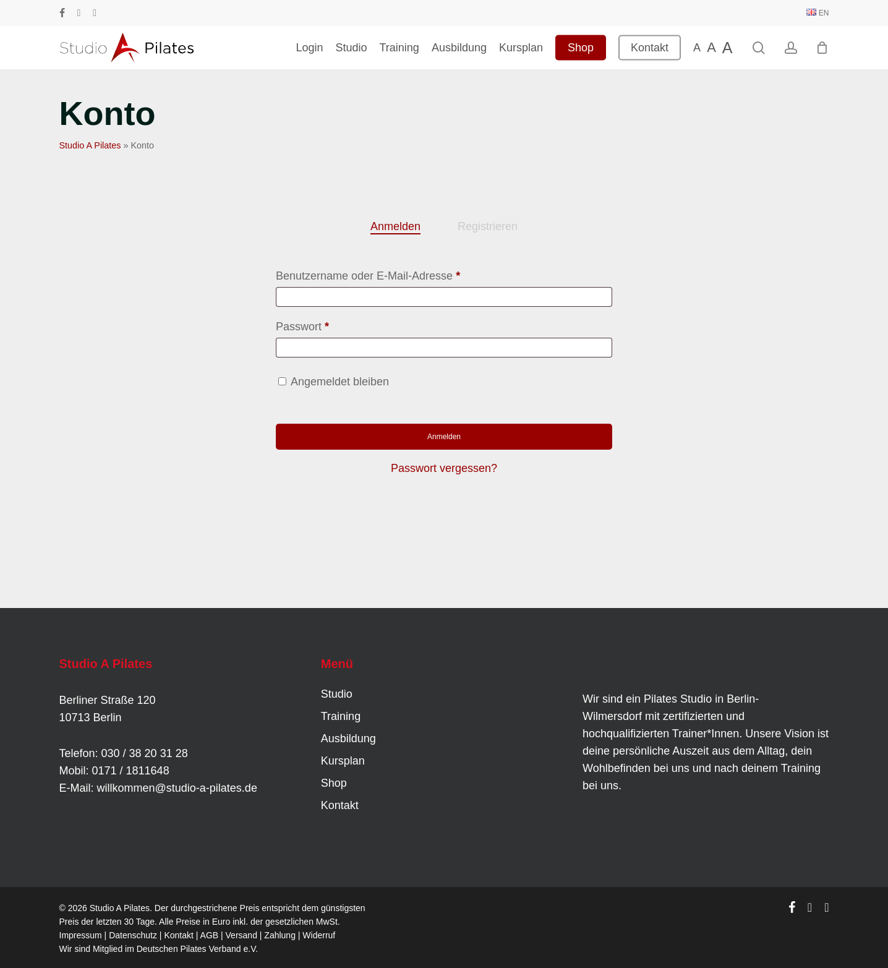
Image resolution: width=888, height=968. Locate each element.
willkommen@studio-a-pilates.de (177, 788)
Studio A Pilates (90, 145)
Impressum (80, 935)
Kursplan (343, 761)
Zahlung (280, 935)
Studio (336, 694)
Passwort (330, 324)
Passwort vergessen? (444, 468)
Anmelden (444, 436)
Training (341, 716)
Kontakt (340, 805)
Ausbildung (348, 738)
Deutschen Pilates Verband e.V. (197, 949)
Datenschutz (133, 935)
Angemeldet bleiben (340, 381)
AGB (209, 935)
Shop (334, 783)
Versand (241, 935)
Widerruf (318, 935)
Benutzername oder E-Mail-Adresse (396, 273)
